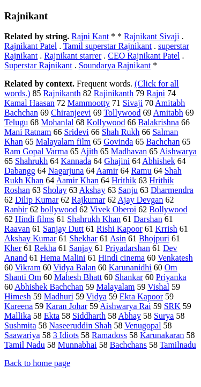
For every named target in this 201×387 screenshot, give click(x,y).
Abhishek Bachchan (48, 286)
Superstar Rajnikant (38, 65)
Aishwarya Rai (125, 306)
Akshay (92, 190)
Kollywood (106, 122)
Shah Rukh (121, 132)
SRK (172, 306)
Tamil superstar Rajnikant (107, 46)
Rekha (45, 248)
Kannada (76, 161)
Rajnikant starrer (72, 55)
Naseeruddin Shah (80, 325)
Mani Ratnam (27, 132)
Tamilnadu (178, 344)
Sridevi (76, 132)
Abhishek (158, 161)
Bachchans (128, 344)
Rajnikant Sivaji (152, 36)
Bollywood (168, 209)
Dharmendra (172, 190)
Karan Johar (66, 306)
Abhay (129, 315)
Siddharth (89, 315)
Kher (12, 248)
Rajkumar (88, 199)
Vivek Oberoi (113, 209)
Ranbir (16, 209)
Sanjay (81, 248)
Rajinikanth (114, 93)
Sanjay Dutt (63, 228)
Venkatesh (175, 257)
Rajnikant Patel (30, 46)
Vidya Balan (74, 267)
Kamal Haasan (29, 103)
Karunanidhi (130, 267)
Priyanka (171, 277)
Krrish (166, 228)
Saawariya (22, 335)
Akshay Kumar (30, 238)
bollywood (59, 209)
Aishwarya (177, 151)
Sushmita (20, 325)
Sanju (127, 190)
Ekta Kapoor (141, 296)
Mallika (17, 315)
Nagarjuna (66, 170)
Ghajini (117, 161)
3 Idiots (66, 335)
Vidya (96, 296)
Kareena (18, 306)
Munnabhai (77, 344)
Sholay (54, 190)
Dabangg (19, 170)
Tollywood (121, 112)
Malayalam (115, 286)
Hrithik (123, 180)
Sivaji (133, 103)
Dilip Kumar (36, 199)
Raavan (17, 228)
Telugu (16, 122)
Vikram (28, 267)
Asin (118, 238)
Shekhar (83, 238)
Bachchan (163, 141)
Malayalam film (63, 141)
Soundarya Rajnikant (115, 65)
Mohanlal (57, 122)
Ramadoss (109, 335)
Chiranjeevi (71, 112)
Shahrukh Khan (94, 219)
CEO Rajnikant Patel (144, 55)
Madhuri (58, 296)
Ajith (89, 151)
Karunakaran (162, 335)
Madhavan (129, 151)
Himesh (17, 296)
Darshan (147, 219)
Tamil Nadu (24, 344)
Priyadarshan (127, 248)
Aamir (107, 170)
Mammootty (89, 103)
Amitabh (168, 112)
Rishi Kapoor (119, 228)
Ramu (141, 170)
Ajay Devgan (140, 199)
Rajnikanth (61, 93)
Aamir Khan (77, 180)
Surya (164, 315)
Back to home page (37, 363)
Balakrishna (158, 122)
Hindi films (34, 219)
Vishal (158, 286)
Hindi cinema (122, 257)
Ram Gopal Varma (36, 151)
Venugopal (142, 325)
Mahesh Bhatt (78, 277)
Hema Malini (63, 257)
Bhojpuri (154, 238)
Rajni (155, 93)
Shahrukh (31, 161)
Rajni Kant (90, 36)
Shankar (129, 277)
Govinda (118, 141)
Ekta (51, 315)
